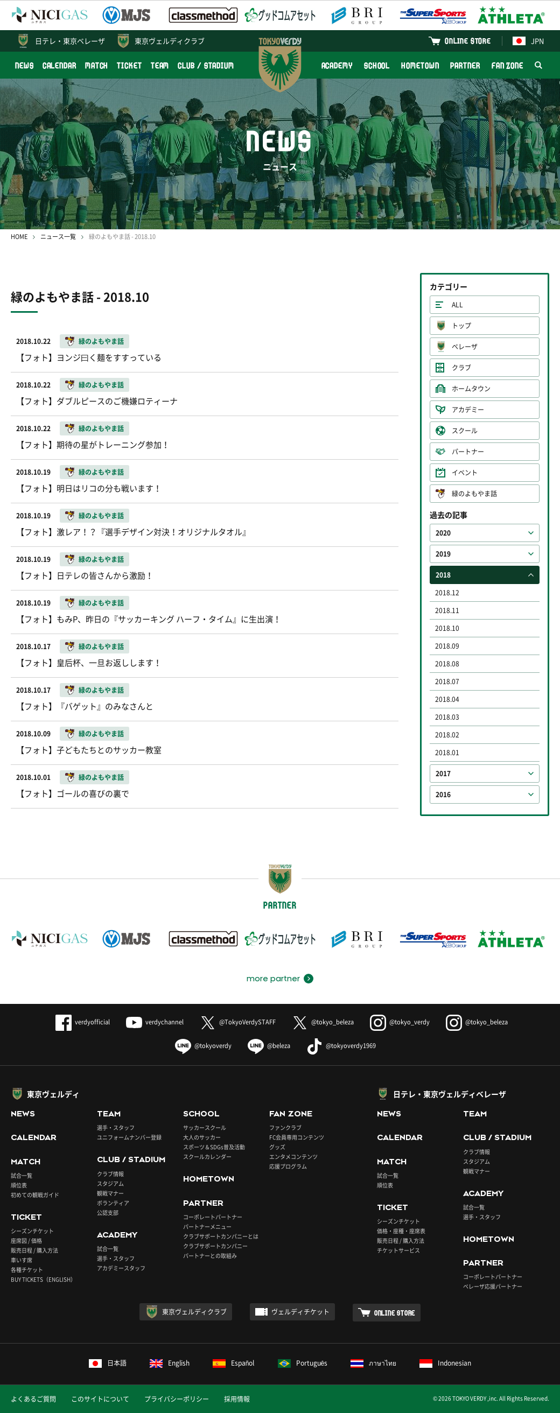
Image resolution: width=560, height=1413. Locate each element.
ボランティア (113, 1203)
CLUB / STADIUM (206, 65)
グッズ (277, 1147)
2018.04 (447, 699)
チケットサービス (398, 1250)
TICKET (129, 65)
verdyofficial (82, 1022)
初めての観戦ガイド (35, 1195)
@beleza (269, 1045)
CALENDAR (59, 65)
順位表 (19, 1185)
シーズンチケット (32, 1231)
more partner (273, 978)
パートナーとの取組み (210, 1256)
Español (234, 1363)
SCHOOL (377, 65)
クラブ (461, 367)
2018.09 (447, 646)
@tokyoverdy (203, 1045)
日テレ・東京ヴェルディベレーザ (449, 1093)
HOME (19, 236)
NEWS (24, 65)
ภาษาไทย (373, 1363)
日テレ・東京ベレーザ (70, 41)
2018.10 (447, 628)
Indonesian (445, 1363)
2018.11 (447, 610)
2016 (443, 794)
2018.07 (447, 681)
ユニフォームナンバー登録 (129, 1137)
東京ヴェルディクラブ (170, 41)
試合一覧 (21, 1175)
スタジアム (110, 1183)
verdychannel (155, 1022)
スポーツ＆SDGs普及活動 (214, 1147)
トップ (461, 326)
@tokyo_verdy (400, 1022)
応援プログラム (288, 1166)
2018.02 (447, 735)
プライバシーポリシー (176, 1399)
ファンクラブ (285, 1127)
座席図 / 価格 (26, 1240)
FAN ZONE (507, 65)
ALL (457, 305)
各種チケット (27, 1270)
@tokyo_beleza (323, 1022)
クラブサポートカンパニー (215, 1246)
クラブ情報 (110, 1174)
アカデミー (468, 409)
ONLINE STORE (468, 41)
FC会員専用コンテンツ (296, 1137)
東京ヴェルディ (53, 1093)
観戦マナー (110, 1193)
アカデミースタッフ (121, 1268)
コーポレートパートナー (212, 1217)
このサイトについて (100, 1399)
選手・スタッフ (116, 1127)
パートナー (468, 451)
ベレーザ (465, 347)
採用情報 (237, 1399)
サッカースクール (204, 1127)
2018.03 (447, 717)
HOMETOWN (420, 65)
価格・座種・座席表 (401, 1231)
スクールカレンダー (207, 1156)
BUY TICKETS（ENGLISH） (43, 1279)
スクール (465, 430)
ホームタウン (471, 388)
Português (303, 1363)
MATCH (97, 65)
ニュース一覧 (58, 236)
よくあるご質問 (33, 1399)
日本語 (108, 1363)
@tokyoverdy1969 (341, 1045)
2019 (443, 554)
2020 (443, 533)
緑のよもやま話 (474, 493)
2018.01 (447, 752)
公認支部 (107, 1212)
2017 (443, 773)
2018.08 (447, 664)
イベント (465, 472)
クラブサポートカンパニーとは (220, 1236)
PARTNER (465, 65)
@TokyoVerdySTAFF (238, 1022)
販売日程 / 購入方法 (34, 1250)
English (170, 1363)
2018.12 (447, 592)
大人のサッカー (202, 1137)
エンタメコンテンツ (293, 1156)
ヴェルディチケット (300, 1312)
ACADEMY (337, 65)
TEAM (160, 65)
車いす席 (21, 1260)
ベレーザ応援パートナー (492, 1286)
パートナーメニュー (207, 1226)
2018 (443, 575)
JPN (528, 41)
